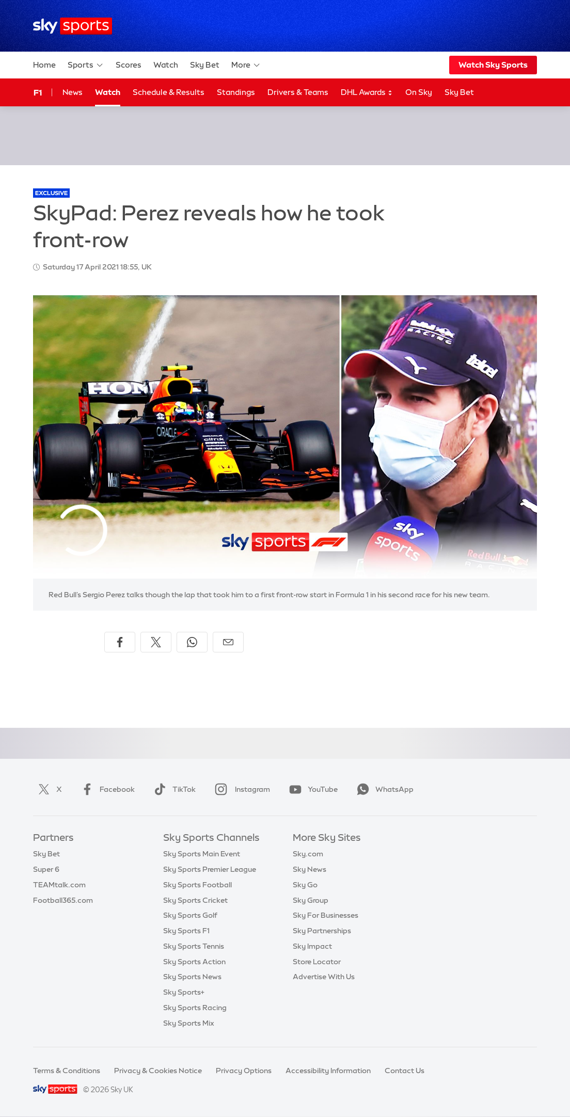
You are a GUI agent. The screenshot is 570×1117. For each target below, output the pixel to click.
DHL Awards (367, 92)
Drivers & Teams (297, 92)
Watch (165, 65)
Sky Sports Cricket (195, 900)
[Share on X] (155, 642)
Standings (236, 92)
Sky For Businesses (325, 915)
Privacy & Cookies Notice (158, 1070)
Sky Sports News (192, 976)
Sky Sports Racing (195, 1007)
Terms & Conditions (66, 1070)
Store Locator (317, 961)
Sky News (309, 869)
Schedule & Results (168, 92)
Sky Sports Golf (190, 915)
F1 (38, 92)
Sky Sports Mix (188, 1023)
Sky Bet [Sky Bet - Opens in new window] (459, 92)
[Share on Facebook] (119, 642)
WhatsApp (383, 789)
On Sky (418, 92)
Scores (128, 65)
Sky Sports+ (183, 992)
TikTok (173, 789)
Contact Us (404, 1070)
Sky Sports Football (197, 884)
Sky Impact (312, 946)
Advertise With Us (324, 976)
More (246, 65)
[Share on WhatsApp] (192, 642)
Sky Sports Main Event (201, 853)
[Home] (72, 26)
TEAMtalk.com (59, 884)
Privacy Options (244, 1070)
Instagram (240, 789)
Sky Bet (204, 65)
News (72, 92)
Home (44, 65)
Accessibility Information (328, 1070)
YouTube (311, 789)
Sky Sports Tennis (193, 946)
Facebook (106, 789)
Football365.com (63, 900)
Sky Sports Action (194, 961)
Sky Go (305, 884)
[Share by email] (228, 642)
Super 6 (46, 869)
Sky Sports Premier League (209, 869)
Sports (86, 65)
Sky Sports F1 (186, 930)
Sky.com (308, 853)
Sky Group (310, 900)
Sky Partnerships (322, 930)
